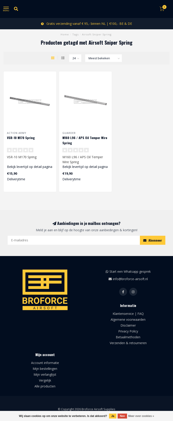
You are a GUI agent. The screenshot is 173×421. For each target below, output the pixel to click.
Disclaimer (128, 325)
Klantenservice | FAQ (128, 313)
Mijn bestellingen (45, 368)
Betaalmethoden (128, 337)
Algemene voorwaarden (128, 319)
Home (65, 34)
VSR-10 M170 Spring (21, 137)
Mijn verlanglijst (45, 374)
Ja (112, 416)
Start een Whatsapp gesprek (130, 271)
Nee (122, 416)
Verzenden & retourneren (128, 343)
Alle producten (44, 386)
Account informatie (45, 363)
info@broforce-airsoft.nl (130, 279)
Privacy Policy (128, 331)
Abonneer (152, 240)
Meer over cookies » (141, 416)
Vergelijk (45, 380)
